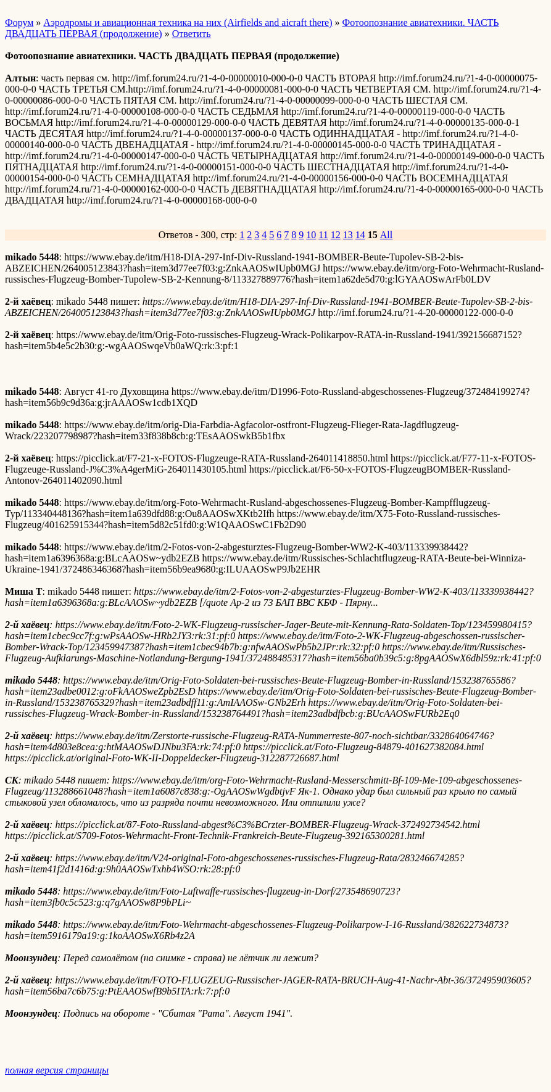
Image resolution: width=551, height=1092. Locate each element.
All (386, 235)
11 (323, 235)
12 (336, 235)
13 (348, 235)
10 (311, 235)
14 (360, 235)
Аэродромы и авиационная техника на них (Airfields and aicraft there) (187, 22)
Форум (19, 22)
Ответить (191, 33)
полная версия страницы (57, 1070)
